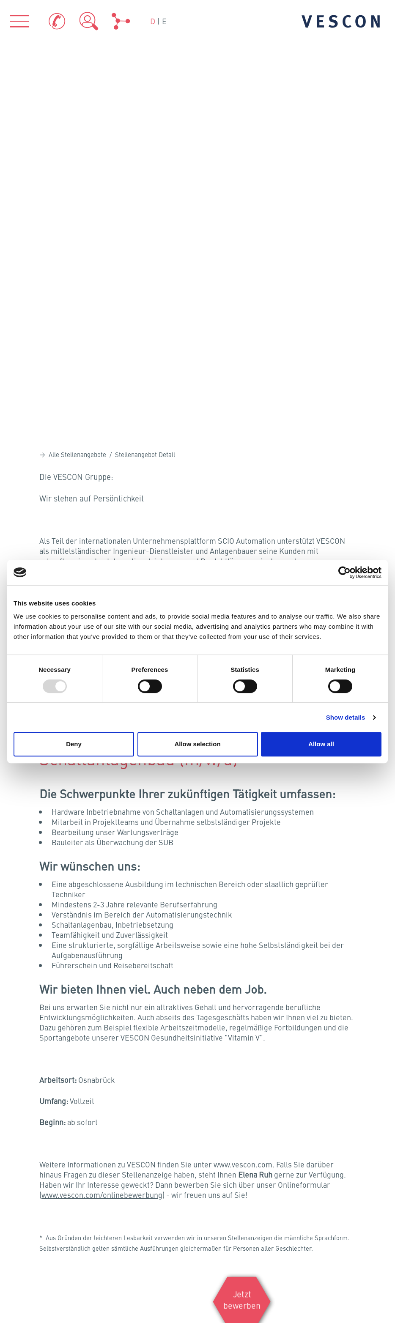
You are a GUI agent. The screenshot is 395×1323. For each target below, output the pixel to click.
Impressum (30, 1177)
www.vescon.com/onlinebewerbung (101, 810)
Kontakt (24, 1161)
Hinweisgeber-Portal (44, 1211)
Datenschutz (31, 1194)
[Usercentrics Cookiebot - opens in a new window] (344, 572)
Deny (74, 744)
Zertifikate (242, 1105)
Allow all (321, 744)
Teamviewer (244, 1132)
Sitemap (25, 1227)
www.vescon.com (243, 779)
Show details (345, 717)
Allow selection (197, 744)
